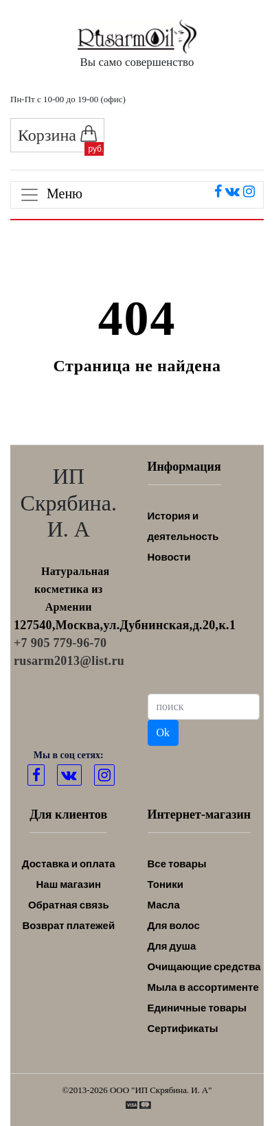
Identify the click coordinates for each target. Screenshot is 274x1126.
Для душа (172, 946)
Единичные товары (197, 1007)
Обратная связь (68, 905)
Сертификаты (183, 1028)
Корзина (57, 134)
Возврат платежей (68, 925)
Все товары (177, 863)
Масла (164, 905)
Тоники (165, 884)
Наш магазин (68, 884)
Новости (169, 557)
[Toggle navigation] (137, 195)
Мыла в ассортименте (203, 987)
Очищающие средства (204, 966)
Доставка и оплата (68, 863)
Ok (163, 732)
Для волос (174, 925)
